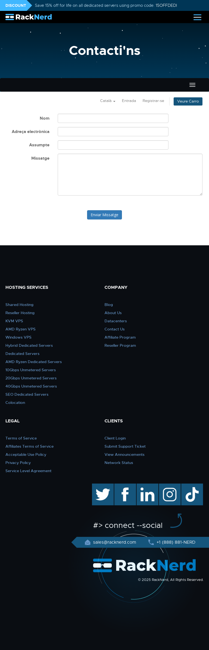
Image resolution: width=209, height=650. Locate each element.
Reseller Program (120, 345)
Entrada (129, 100)
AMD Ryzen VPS (20, 329)
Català (107, 100)
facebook (124, 486)
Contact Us (114, 329)
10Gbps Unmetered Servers (30, 369)
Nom (45, 118)
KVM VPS (14, 320)
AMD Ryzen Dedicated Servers (33, 361)
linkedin (145, 486)
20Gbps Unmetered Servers (31, 378)
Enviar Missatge (104, 214)
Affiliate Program (120, 337)
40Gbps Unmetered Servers (31, 386)
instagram (169, 486)
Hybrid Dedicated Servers (29, 345)
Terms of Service (21, 438)
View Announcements (124, 454)
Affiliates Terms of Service (29, 446)
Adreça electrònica (31, 131)
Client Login (115, 438)
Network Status (118, 462)
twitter (99, 486)
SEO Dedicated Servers (26, 394)
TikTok (188, 486)
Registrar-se (153, 100)
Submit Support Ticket (125, 446)
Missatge (40, 158)
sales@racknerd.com (114, 542)
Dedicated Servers (22, 353)
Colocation (15, 402)
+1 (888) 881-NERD (175, 542)
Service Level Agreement (28, 470)
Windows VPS (18, 337)
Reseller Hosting (20, 312)
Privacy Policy (18, 462)
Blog (108, 304)
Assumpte (39, 145)
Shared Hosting (19, 304)
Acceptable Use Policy (25, 454)
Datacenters (115, 320)
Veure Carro (188, 101)
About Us (113, 312)
